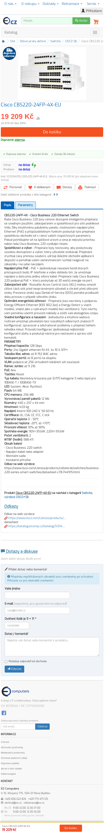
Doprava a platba (10, 763)
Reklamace (72, 3)
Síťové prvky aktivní (33, 41)
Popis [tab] (7, 205)
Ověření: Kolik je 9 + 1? (20, 619)
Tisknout (87, 187)
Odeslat (14, 669)
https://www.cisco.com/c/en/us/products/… (35, 518)
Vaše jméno (12, 589)
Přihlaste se (14, 580)
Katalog (11, 32)
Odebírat (42, 726)
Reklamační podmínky (13, 752)
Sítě (12, 41)
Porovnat (12, 187)
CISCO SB (71, 41)
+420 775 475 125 (38, 799)
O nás (10, 3)
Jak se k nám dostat (11, 768)
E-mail (36, 604)
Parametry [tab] (25, 205)
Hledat (81, 21)
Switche (55, 41)
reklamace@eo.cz (34, 802)
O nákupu (30, 3)
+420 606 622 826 (15, 799)
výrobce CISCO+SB (16, 497)
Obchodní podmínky (12, 747)
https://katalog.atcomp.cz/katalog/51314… (34, 526)
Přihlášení (91, 11)
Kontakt (98, 830)
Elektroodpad (8, 773)
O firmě (5, 742)
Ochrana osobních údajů (14, 758)
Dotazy (64, 187)
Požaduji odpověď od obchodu (26, 661)
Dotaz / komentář (16, 634)
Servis (93, 3)
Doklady (51, 3)
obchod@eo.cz (13, 802)
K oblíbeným (39, 187)
